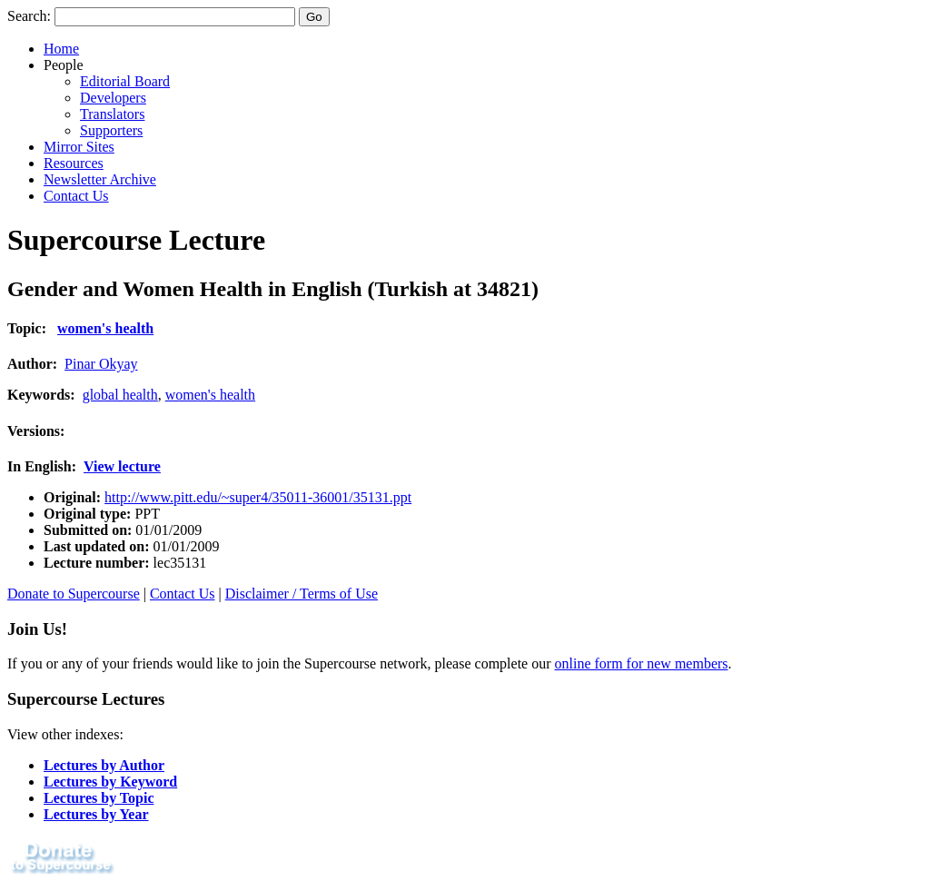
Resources (74, 163)
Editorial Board (125, 81)
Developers (113, 97)
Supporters (111, 130)
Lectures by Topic (99, 798)
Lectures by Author (104, 765)
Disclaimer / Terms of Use (301, 593)
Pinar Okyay (100, 363)
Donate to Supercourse (73, 593)
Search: (29, 16)
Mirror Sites (79, 146)
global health (120, 394)
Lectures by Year (96, 814)
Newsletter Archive (100, 179)
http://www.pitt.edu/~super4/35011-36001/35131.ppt (257, 497)
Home (61, 48)
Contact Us (76, 195)
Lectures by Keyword (110, 781)
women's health (105, 328)
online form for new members (641, 663)
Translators (112, 114)
